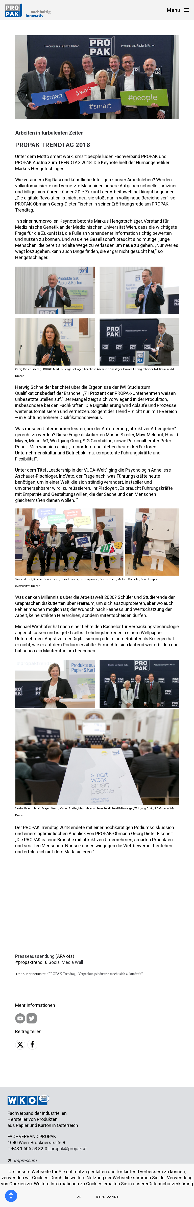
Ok (79, 1196)
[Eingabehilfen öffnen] (11, 1196)
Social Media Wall (65, 962)
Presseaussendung (35, 956)
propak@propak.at (69, 1148)
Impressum (25, 1160)
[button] (178, 10)
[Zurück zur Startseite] (28, 10)
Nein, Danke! (108, 1196)
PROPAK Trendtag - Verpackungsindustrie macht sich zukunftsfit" (95, 974)
